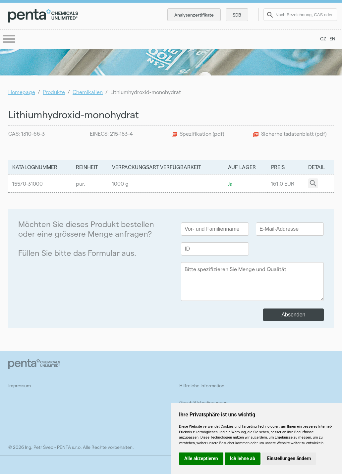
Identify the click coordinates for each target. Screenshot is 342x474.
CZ (323, 38)
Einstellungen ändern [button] (289, 458)
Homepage (21, 92)
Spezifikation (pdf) (202, 133)
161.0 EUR (282, 183)
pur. (80, 183)
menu (10, 39)
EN (332, 38)
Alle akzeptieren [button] (201, 458)
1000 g (120, 183)
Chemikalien (88, 92)
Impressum (19, 385)
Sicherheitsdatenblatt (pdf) (293, 133)
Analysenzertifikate (194, 15)
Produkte (54, 92)
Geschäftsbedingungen (203, 402)
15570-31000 (27, 183)
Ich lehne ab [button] (242, 458)
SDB (237, 15)
